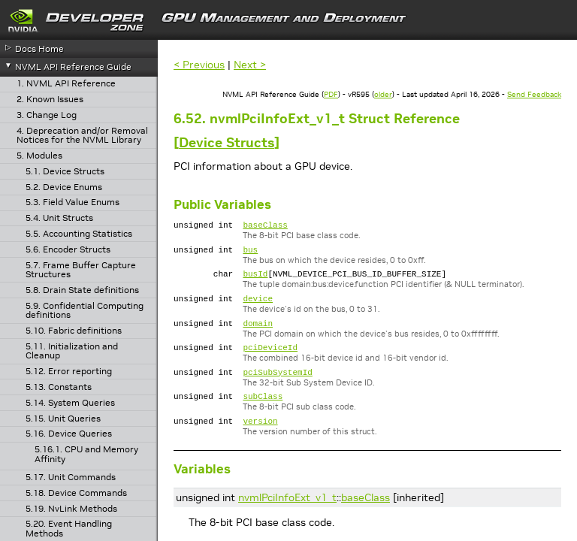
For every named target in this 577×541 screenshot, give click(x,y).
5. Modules (39, 156)
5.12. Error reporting (69, 371)
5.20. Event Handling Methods (69, 528)
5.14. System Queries (70, 403)
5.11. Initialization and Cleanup (72, 351)
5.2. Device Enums (64, 187)
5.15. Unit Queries (63, 419)
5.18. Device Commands (76, 493)
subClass (262, 413)
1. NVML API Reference (66, 84)
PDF (331, 94)
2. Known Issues (50, 99)
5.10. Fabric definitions (74, 331)
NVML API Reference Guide (73, 66)
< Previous (199, 64)
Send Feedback (534, 94)
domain (258, 334)
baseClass (265, 226)
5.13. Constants (59, 387)
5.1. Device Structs (65, 172)
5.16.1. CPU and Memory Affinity (86, 454)
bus (250, 253)
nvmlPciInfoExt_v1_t (287, 517)
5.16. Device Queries (69, 434)
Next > (250, 64)
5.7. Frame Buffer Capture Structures (81, 270)
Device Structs (226, 142)
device (258, 307)
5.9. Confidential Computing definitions (84, 310)
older (383, 94)
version (260, 440)
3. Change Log (47, 115)
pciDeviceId (270, 360)
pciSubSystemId (277, 387)
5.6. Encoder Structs (68, 250)
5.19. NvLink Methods (71, 509)
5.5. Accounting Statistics (79, 234)
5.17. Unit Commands (71, 477)
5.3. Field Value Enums (72, 202)
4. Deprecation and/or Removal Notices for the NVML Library (82, 135)
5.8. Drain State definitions (82, 290)
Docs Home (39, 48)
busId (255, 280)
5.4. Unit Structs (59, 218)
